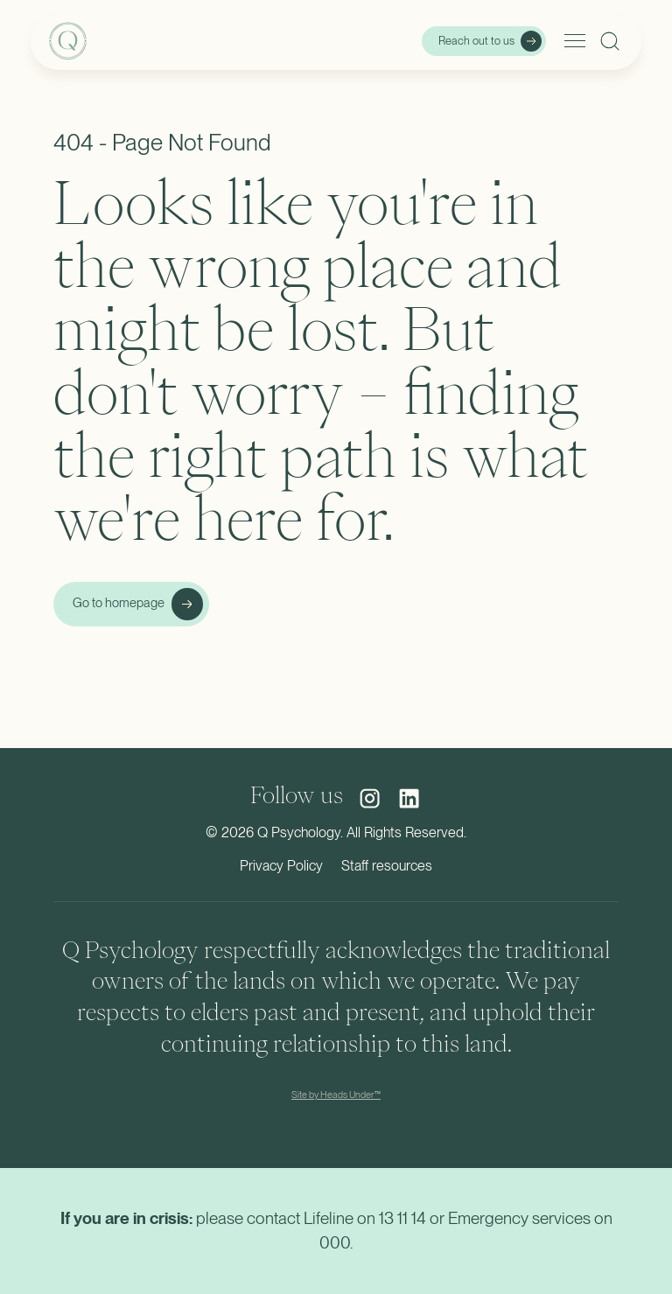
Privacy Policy (281, 865)
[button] (572, 41)
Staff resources (386, 865)
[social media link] (369, 798)
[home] (138, 41)
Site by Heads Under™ (336, 1095)
